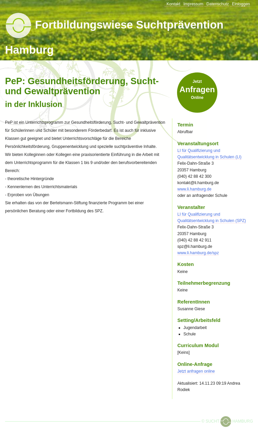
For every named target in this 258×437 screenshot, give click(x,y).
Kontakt (173, 4)
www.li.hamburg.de (194, 189)
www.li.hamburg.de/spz (198, 253)
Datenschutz (218, 4)
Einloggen (241, 4)
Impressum (193, 4)
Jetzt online (197, 89)
